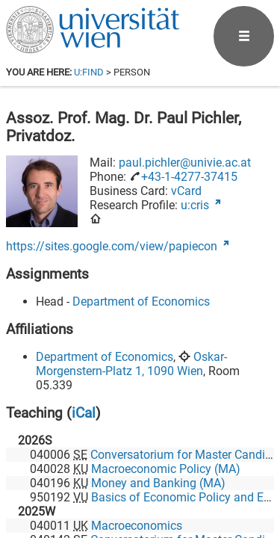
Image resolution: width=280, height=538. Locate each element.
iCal (84, 412)
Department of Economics (141, 301)
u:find (89, 72)
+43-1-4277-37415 (189, 177)
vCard (186, 191)
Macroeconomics (136, 526)
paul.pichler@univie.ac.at (185, 162)
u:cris (195, 205)
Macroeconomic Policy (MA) (165, 469)
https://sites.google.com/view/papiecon (111, 246)
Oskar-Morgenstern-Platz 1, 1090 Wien (131, 364)
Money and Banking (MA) (158, 483)
